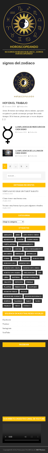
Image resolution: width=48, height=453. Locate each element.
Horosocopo (10, 263)
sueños (7, 301)
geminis (25, 258)
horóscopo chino (31, 268)
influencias (29, 273)
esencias (19, 254)
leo (39, 273)
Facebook (7, 320)
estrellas (31, 254)
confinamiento (26, 244)
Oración (7, 282)
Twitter (6, 324)
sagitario (32, 287)
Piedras (29, 282)
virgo (17, 306)
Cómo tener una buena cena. (15, 198)
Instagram (7, 328)
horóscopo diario (12, 273)
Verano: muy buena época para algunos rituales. (23, 205)
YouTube (6, 332)
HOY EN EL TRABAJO (15, 103)
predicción (20, 287)
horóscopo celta (12, 268)
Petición (19, 282)
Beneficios (8, 239)
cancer (20, 239)
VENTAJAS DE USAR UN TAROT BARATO (20, 191)
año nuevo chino (31, 235)
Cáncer (18, 249)
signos (24, 292)
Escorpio (8, 254)
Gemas (16, 258)
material (16, 277)
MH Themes (40, 450)
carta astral (10, 244)
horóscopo (24, 263)
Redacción (23, 106)
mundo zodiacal (31, 277)
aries (17, 235)
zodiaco (27, 306)
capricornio (32, 239)
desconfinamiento (33, 249)
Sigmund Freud (10, 292)
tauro (38, 301)
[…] (4, 119)
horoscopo (38, 258)
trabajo (7, 306)
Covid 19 (7, 249)
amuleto (8, 235)
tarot (28, 301)
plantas (7, 287)
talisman (18, 301)
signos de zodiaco (33, 296)
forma (6, 258)
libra (6, 277)
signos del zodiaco (12, 296)
